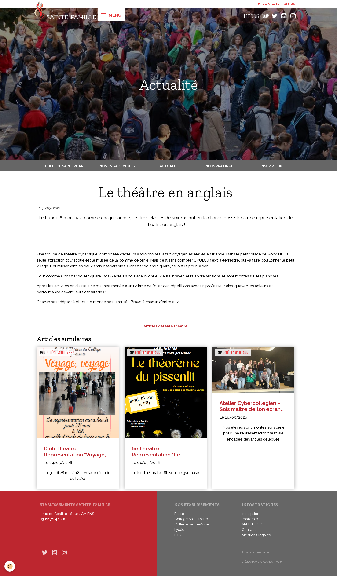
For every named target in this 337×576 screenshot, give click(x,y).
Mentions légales (256, 535)
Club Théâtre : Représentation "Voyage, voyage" (75, 451)
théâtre (180, 326)
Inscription (271, 166)
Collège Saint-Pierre (65, 166)
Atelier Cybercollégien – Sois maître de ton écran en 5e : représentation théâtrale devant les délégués (250, 406)
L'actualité (169, 166)
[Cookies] (10, 566)
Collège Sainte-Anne (60, 352)
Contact (249, 530)
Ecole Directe (268, 4)
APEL (246, 524)
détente (165, 326)
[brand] (65, 16)
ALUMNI (290, 4)
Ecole (179, 514)
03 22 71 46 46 (52, 519)
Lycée (179, 530)
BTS (177, 535)
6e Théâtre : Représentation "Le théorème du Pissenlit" (160, 451)
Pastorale (250, 519)
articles (150, 326)
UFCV (257, 524)
